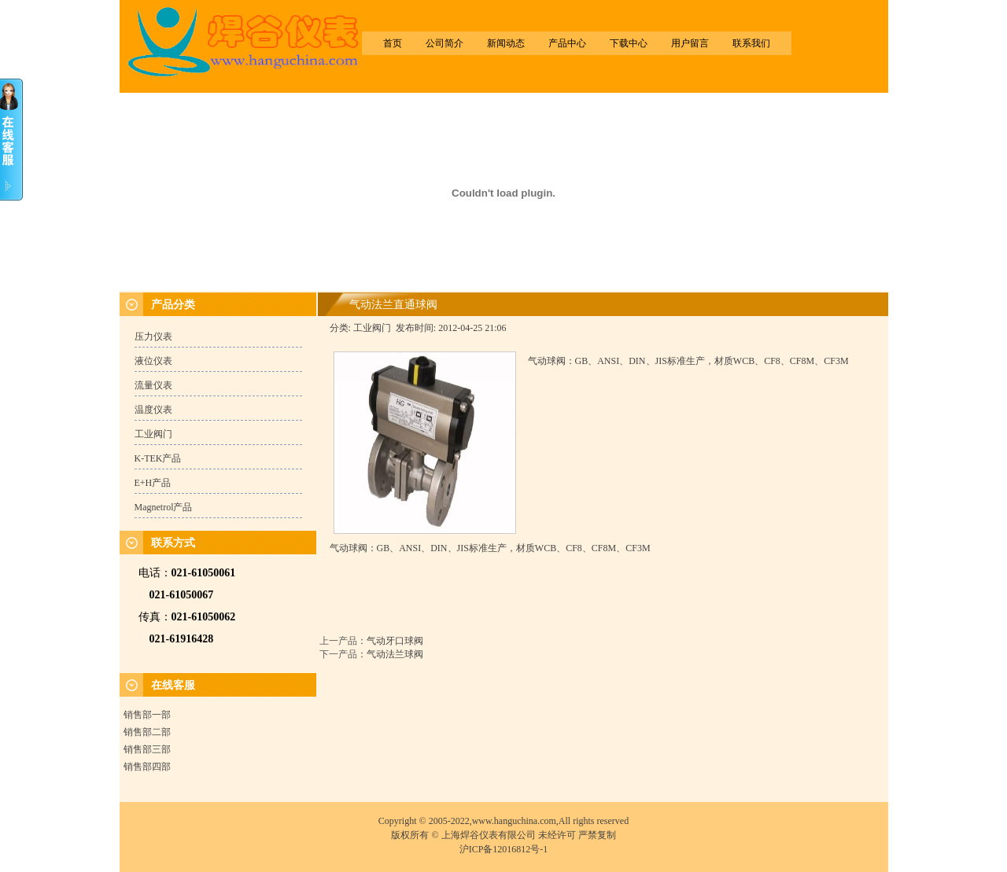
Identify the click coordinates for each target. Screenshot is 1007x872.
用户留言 (690, 43)
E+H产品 (153, 482)
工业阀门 (153, 434)
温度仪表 (153, 409)
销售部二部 (147, 732)
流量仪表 (153, 385)
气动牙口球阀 (395, 640)
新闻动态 (506, 43)
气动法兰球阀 (395, 654)
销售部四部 (147, 766)
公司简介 (444, 43)
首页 (392, 43)
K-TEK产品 (158, 458)
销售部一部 (147, 714)
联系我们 (751, 43)
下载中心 (628, 43)
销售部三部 (147, 749)
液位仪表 (153, 360)
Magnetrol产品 (164, 507)
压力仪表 (153, 336)
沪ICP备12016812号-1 (503, 849)
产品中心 (567, 43)
